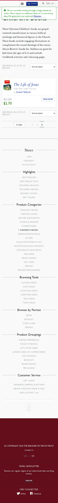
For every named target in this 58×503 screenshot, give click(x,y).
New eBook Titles (29, 181)
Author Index (29, 282)
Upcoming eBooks (29, 189)
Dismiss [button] (37, 16)
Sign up (29, 481)
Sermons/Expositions (29, 234)
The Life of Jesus (26, 84)
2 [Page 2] (37, 124)
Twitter (21, 493)
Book (29, 315)
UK (33, 456)
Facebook (35, 493)
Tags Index (29, 298)
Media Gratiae (29, 258)
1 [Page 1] (32, 124)
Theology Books (29, 210)
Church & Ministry (29, 222)
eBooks (29, 266)
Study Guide (29, 323)
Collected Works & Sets (29, 242)
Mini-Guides (29, 368)
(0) (32, 4)
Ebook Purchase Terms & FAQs (29, 388)
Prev (20, 125)
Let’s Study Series (29, 348)
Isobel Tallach (23, 92)
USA (25, 456)
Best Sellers (29, 197)
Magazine (29, 254)
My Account (29, 164)
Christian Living (29, 214)
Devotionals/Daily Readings (29, 246)
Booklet (29, 319)
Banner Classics (29, 193)
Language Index (29, 290)
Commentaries (29, 226)
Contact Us (29, 450)
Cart (29, 156)
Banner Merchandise (29, 270)
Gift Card (29, 262)
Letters (29, 238)
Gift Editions (29, 356)
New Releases (29, 177)
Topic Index (29, 302)
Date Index (29, 286)
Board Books (29, 364)
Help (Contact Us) (29, 392)
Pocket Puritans (29, 344)
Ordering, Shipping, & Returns (29, 384)
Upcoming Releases (29, 185)
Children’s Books (29, 230)
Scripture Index (29, 294)
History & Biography (29, 218)
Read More (48, 99)
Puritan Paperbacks (29, 340)
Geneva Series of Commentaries (29, 352)
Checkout (29, 160)
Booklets (29, 360)
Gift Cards (29, 380)
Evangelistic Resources (29, 250)
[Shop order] (43, 67)
